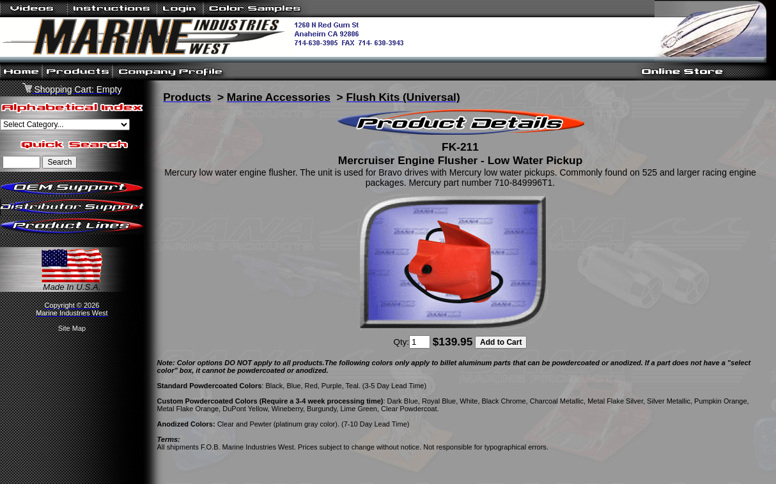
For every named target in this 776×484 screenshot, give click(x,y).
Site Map (72, 328)
